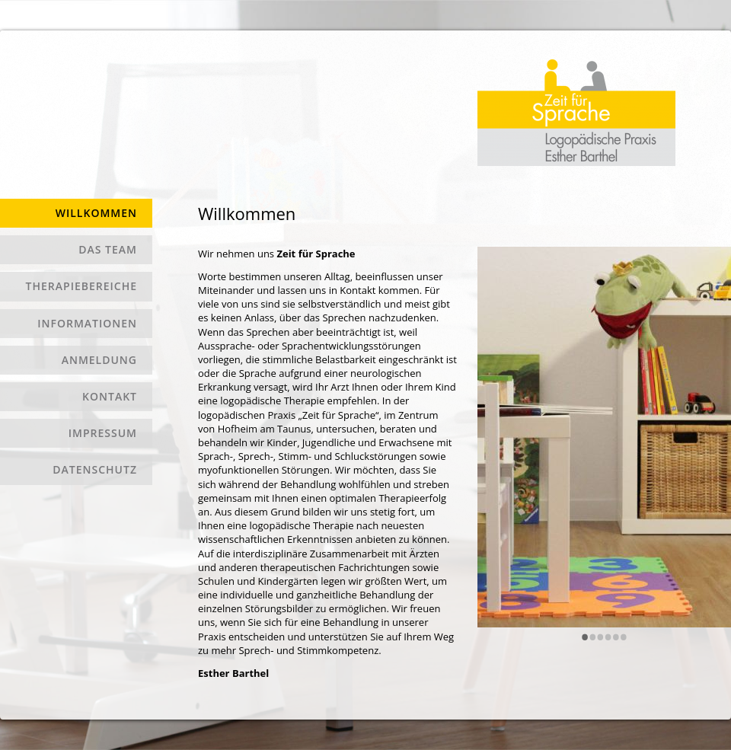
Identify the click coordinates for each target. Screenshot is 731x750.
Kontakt (109, 396)
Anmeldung (99, 360)
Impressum (103, 433)
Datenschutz (95, 469)
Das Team (107, 249)
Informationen (87, 323)
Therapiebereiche (81, 286)
